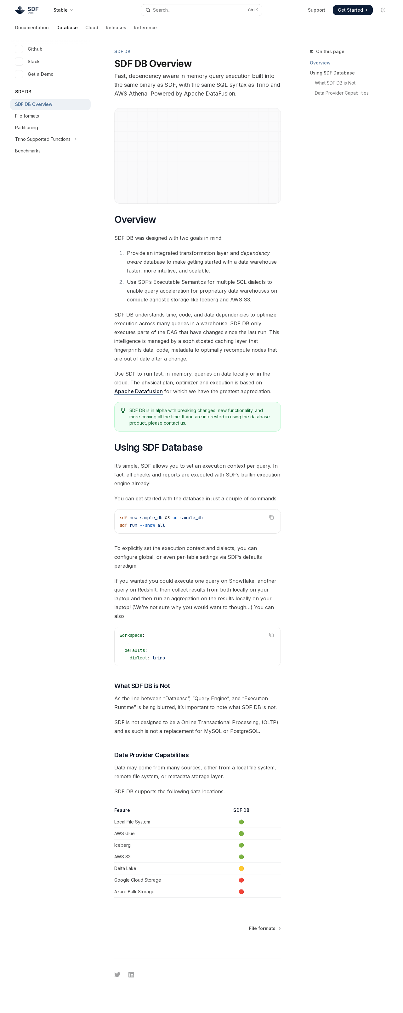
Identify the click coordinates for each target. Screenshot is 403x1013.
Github (29, 49)
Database (67, 30)
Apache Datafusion (138, 391)
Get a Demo (34, 74)
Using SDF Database (332, 72)
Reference (145, 30)
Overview (320, 62)
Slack (27, 61)
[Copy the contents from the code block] (271, 517)
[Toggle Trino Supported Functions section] (50, 139)
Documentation (32, 30)
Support (316, 10)
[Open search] (201, 10)
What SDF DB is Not (335, 82)
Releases (116, 30)
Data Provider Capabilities (342, 93)
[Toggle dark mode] (383, 10)
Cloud (91, 30)
